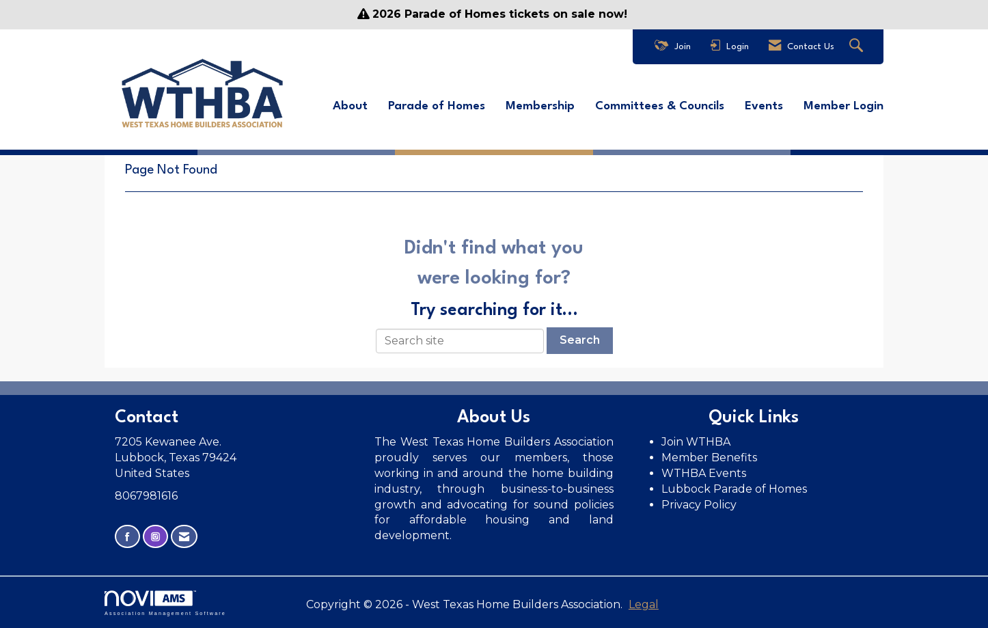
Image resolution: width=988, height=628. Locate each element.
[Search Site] (857, 47)
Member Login (843, 106)
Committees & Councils (659, 106)
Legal (644, 604)
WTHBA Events (703, 473)
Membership (540, 106)
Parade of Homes (436, 106)
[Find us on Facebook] (127, 537)
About (350, 106)
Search (580, 339)
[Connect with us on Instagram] (155, 537)
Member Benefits (709, 457)
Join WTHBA (695, 441)
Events (764, 106)
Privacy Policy (700, 504)
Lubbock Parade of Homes (734, 488)
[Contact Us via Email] (184, 537)
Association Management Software (165, 603)
